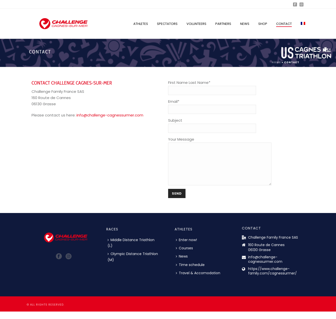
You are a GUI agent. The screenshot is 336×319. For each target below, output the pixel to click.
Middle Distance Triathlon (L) (131, 250)
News (244, 23)
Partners (223, 23)
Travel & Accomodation (198, 280)
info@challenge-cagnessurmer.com (109, 115)
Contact (284, 23)
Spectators (167, 23)
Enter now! (186, 247)
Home (276, 62)
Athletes (140, 23)
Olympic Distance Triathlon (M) (133, 264)
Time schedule (190, 272)
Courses (184, 255)
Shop (262, 23)
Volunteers (196, 23)
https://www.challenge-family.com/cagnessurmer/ (272, 278)
